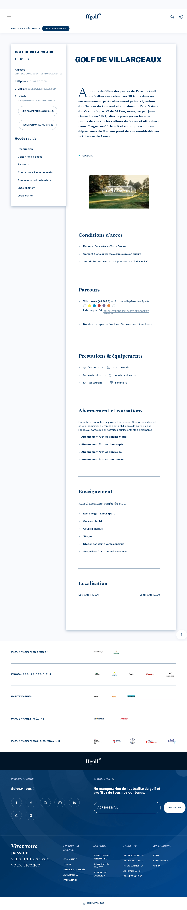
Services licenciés (74, 870)
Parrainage (70, 880)
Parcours (22, 164)
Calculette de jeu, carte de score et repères (126, 312)
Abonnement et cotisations (33, 180)
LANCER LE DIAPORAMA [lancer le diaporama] (119, 191)
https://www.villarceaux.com (33, 100)
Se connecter (131, 860)
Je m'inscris (175, 807)
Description (24, 149)
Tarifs (67, 864)
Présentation (131, 855)
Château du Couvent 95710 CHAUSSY (37, 74)
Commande (70, 859)
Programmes (131, 866)
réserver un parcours (36, 125)
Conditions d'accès (28, 157)
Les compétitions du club (38, 111)
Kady (156, 855)
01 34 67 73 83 (38, 81)
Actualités (130, 871)
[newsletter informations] (113, 779)
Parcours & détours (24, 28)
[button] (9, 16)
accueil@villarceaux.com (40, 89)
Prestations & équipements (34, 172)
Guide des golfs (56, 28)
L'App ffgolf (160, 860)
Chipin (156, 866)
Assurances (70, 875)
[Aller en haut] (181, 634)
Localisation (24, 195)
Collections (131, 876)
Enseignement (25, 188)
